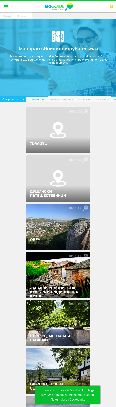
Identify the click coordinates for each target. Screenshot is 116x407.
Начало (7, 16)
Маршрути (23, 16)
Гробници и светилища (61, 99)
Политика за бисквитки (68, 399)
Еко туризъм (102, 99)
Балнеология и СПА (37, 99)
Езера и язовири (84, 99)
